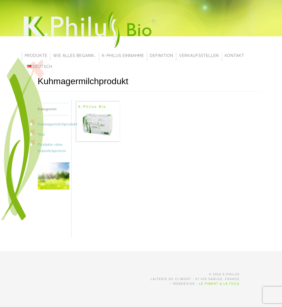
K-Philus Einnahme (123, 55)
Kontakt (234, 55)
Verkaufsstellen (199, 55)
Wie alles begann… (74, 55)
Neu (41, 134)
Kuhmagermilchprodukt (57, 124)
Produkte (36, 55)
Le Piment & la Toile (219, 283)
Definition (161, 55)
